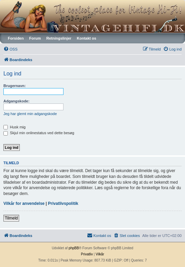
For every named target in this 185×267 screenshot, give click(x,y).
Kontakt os (86, 38)
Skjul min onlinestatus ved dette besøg (38, 133)
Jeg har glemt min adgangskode (30, 114)
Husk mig (14, 127)
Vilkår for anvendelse (24, 203)
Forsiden (16, 38)
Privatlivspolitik (63, 203)
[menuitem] (10, 49)
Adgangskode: (16, 101)
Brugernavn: (14, 86)
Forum (35, 38)
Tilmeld (11, 218)
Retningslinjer (58, 38)
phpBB (74, 248)
